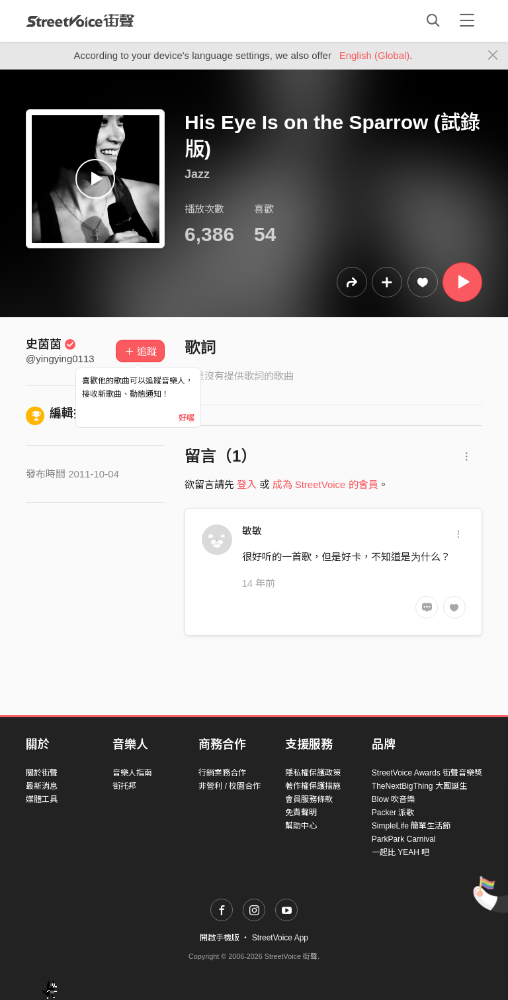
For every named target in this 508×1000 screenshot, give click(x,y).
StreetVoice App (280, 937)
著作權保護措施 (313, 786)
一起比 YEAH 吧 (400, 852)
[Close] (493, 56)
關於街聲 (42, 772)
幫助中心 (301, 825)
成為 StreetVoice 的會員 (325, 484)
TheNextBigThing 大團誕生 (419, 786)
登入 (247, 484)
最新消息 (42, 786)
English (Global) (374, 55)
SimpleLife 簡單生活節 (411, 825)
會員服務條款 (309, 799)
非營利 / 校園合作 (229, 786)
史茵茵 (51, 344)
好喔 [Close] (186, 418)
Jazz (197, 174)
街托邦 (124, 786)
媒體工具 (42, 799)
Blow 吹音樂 (393, 799)
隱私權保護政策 (313, 772)
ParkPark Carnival (404, 839)
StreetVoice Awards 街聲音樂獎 (427, 772)
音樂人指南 (132, 772)
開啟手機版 (219, 937)
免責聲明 (301, 812)
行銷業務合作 (222, 772)
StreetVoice (80, 20)
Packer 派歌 (393, 812)
